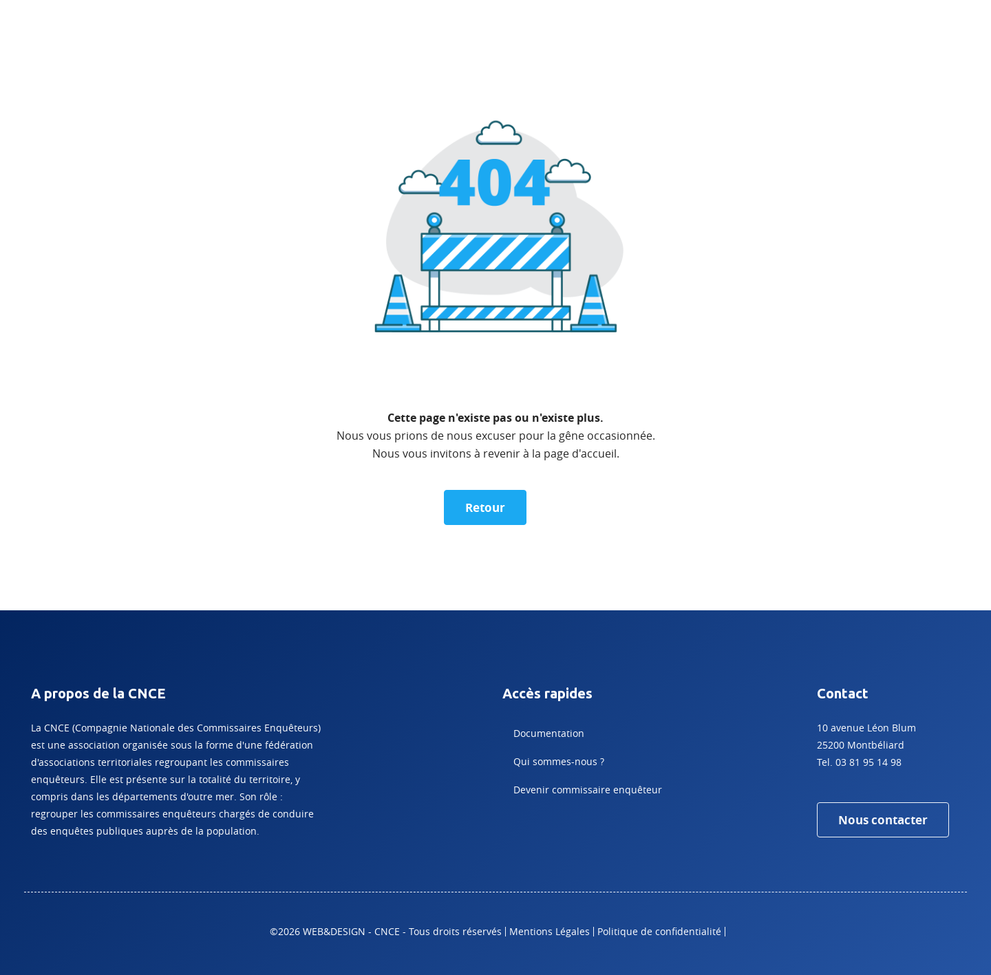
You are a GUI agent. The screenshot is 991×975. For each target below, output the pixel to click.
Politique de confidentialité (659, 931)
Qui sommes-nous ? (558, 761)
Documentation (548, 733)
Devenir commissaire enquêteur (587, 789)
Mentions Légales (549, 931)
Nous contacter (883, 820)
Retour (485, 507)
